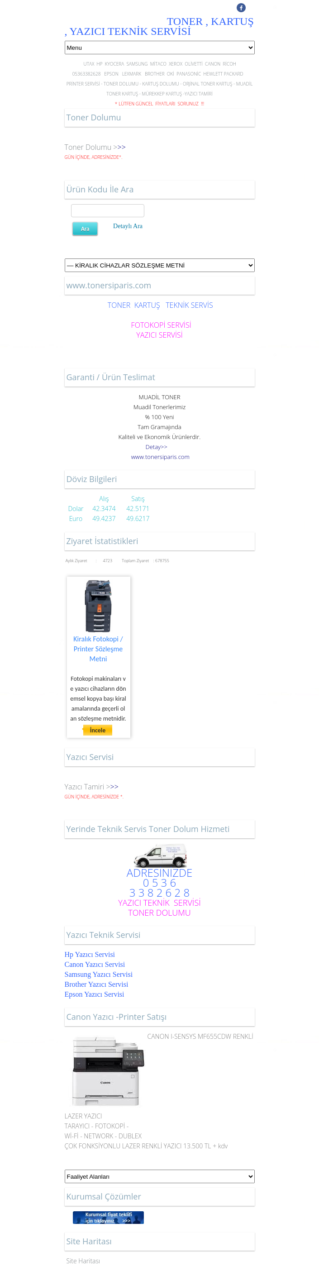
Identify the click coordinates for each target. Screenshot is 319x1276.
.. (160, 457)
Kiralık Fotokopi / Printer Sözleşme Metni (98, 649)
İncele (98, 730)
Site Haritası (83, 1261)
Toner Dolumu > (91, 147)
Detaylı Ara (128, 226)
